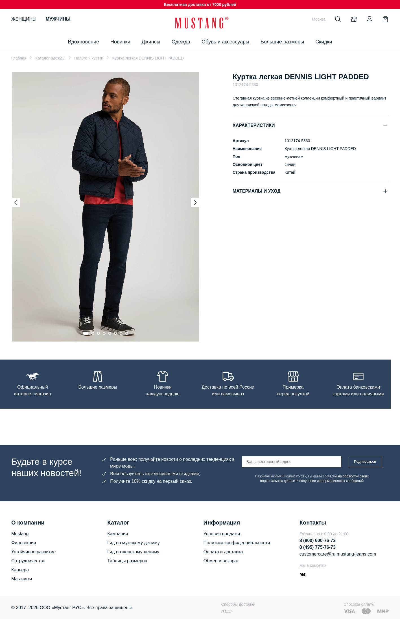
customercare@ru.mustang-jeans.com (338, 554)
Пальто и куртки (88, 58)
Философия (23, 542)
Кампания (117, 533)
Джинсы (150, 42)
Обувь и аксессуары (225, 42)
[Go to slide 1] (86, 333)
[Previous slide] (15, 202)
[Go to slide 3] (98, 333)
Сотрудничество (28, 560)
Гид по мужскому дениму (133, 542)
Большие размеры (282, 42)
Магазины (21, 578)
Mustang (20, 533)
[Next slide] (195, 202)
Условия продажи (222, 533)
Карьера (20, 569)
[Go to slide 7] (121, 333)
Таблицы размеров (127, 560)
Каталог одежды (50, 58)
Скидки (323, 42)
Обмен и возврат (221, 560)
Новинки (120, 42)
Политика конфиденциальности (237, 542)
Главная (18, 58)
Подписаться (365, 462)
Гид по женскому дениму (133, 551)
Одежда (181, 42)
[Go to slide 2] (92, 333)
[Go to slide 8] (126, 333)
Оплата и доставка (223, 551)
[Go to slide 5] (109, 333)
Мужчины (58, 19)
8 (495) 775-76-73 (318, 547)
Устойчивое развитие (33, 551)
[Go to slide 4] (104, 333)
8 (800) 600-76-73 (318, 540)
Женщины (23, 19)
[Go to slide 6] (115, 333)
